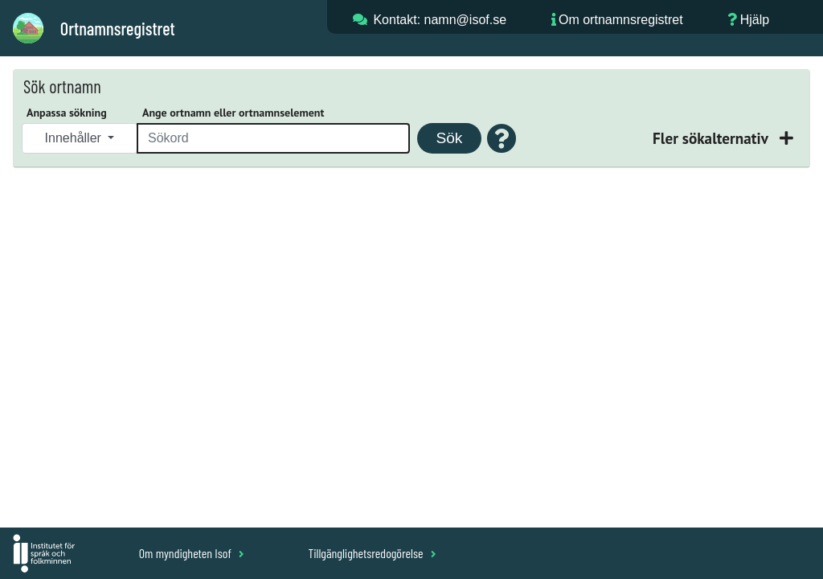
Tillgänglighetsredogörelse (372, 553)
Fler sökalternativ (712, 138)
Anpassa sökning (67, 112)
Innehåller (75, 138)
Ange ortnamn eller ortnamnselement (233, 112)
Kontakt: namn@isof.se (439, 20)
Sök (449, 137)
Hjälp (754, 20)
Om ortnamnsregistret (621, 20)
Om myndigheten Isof (191, 553)
